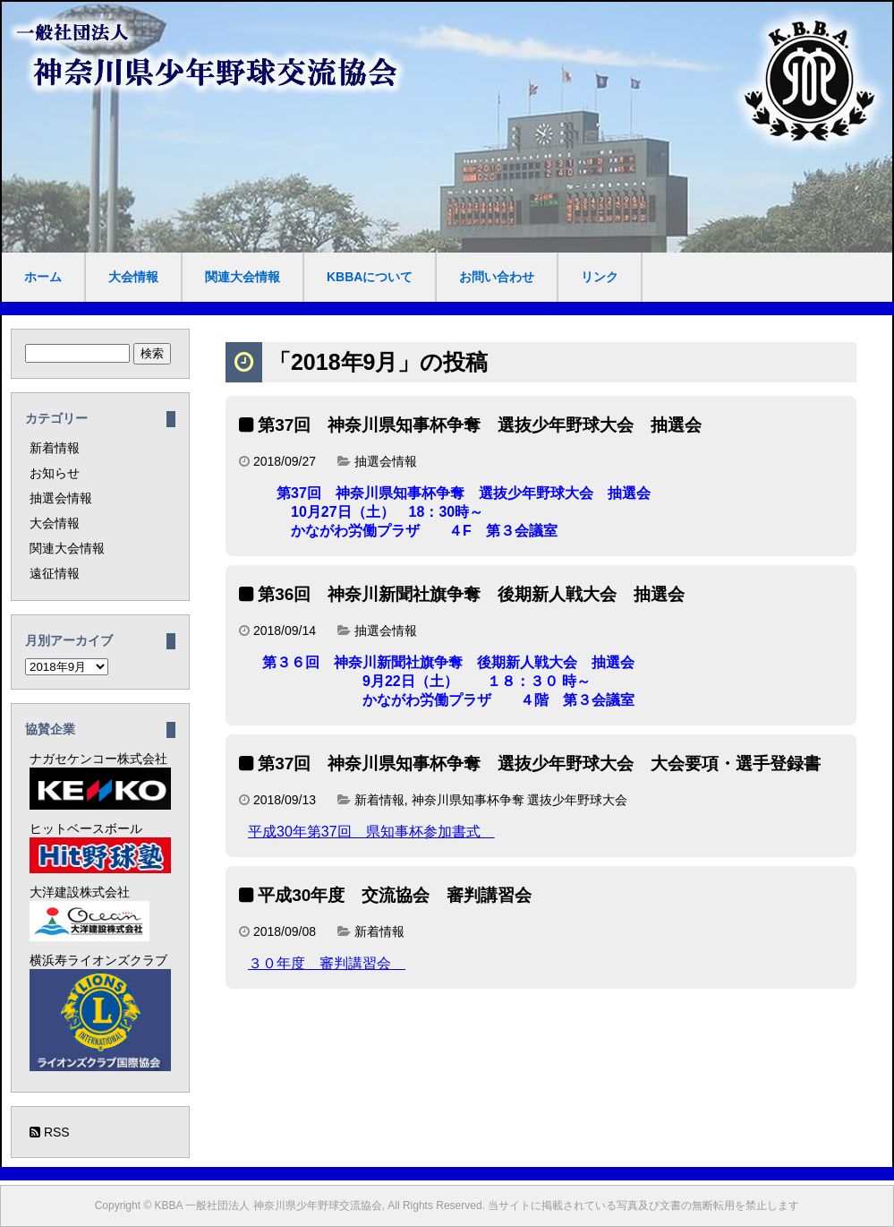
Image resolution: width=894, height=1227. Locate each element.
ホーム (43, 277)
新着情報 (379, 800)
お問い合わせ (496, 277)
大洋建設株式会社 (89, 913)
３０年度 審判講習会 (326, 963)
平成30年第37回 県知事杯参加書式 (371, 831)
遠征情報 (55, 573)
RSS (50, 1132)
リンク (599, 277)
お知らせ (55, 473)
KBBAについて (370, 277)
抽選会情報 (385, 461)
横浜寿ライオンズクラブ (100, 1012)
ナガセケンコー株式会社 (100, 780)
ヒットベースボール (100, 847)
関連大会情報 (242, 277)
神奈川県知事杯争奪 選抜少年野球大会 (520, 800)
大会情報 (133, 277)
